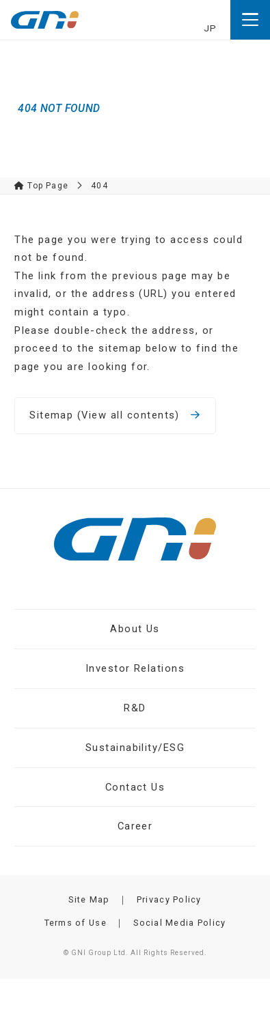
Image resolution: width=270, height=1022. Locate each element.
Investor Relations (135, 668)
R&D (135, 708)
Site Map (88, 899)
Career (135, 826)
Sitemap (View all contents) (115, 415)
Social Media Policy (179, 923)
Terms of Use (75, 923)
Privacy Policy (169, 899)
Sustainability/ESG (135, 747)
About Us (135, 629)
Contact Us (135, 787)
